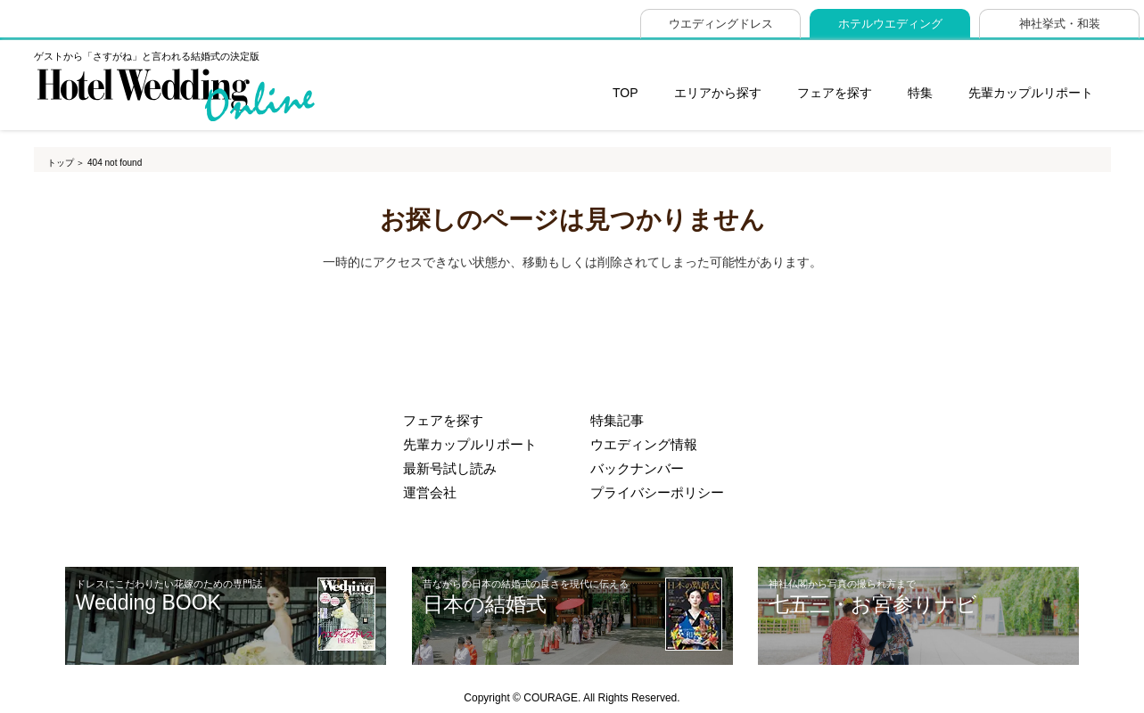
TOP (625, 93)
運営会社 (430, 493)
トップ (60, 163)
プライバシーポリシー (657, 493)
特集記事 (617, 421)
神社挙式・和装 (1059, 23)
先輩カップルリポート (1030, 93)
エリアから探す (717, 93)
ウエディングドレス (721, 23)
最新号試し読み (450, 469)
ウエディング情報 (643, 445)
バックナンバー (637, 469)
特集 (920, 93)
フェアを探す (834, 93)
